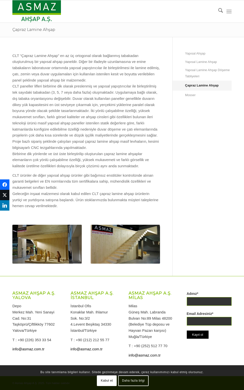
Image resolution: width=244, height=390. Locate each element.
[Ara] (218, 11)
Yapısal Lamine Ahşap (201, 62)
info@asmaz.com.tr (28, 349)
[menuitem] (218, 11)
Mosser (190, 95)
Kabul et (107, 380)
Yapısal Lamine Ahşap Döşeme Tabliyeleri (207, 73)
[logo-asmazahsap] (36, 11)
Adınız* (192, 294)
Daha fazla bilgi (133, 380)
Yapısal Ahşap (195, 53)
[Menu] (229, 11)
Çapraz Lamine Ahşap (33, 29)
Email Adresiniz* (200, 314)
